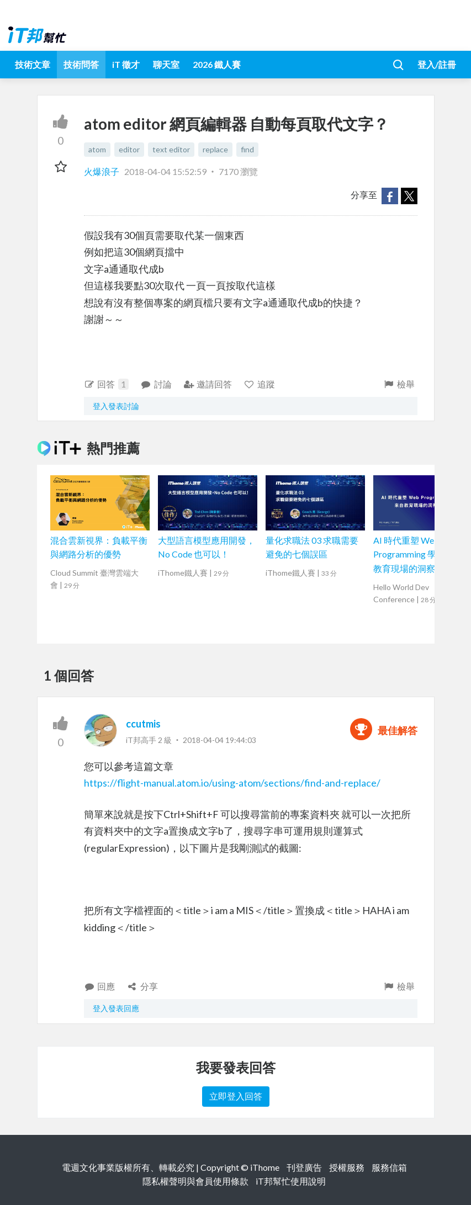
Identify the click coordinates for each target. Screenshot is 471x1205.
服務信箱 (389, 1167)
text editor (171, 149)
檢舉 (399, 384)
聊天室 (166, 64)
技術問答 (81, 64)
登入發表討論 (116, 406)
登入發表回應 (116, 1008)
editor (129, 149)
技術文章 (32, 64)
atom (97, 149)
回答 (106, 384)
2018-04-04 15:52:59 (165, 171)
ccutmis (143, 724)
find (247, 149)
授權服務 (346, 1167)
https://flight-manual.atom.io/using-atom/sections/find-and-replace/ (232, 783)
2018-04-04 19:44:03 (219, 740)
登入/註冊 (436, 64)
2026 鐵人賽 (217, 64)
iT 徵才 (126, 64)
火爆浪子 (102, 171)
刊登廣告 (304, 1167)
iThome (264, 1167)
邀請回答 (207, 384)
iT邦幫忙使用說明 (291, 1181)
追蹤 (259, 384)
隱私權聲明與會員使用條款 (195, 1181)
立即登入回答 (235, 1096)
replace (215, 149)
